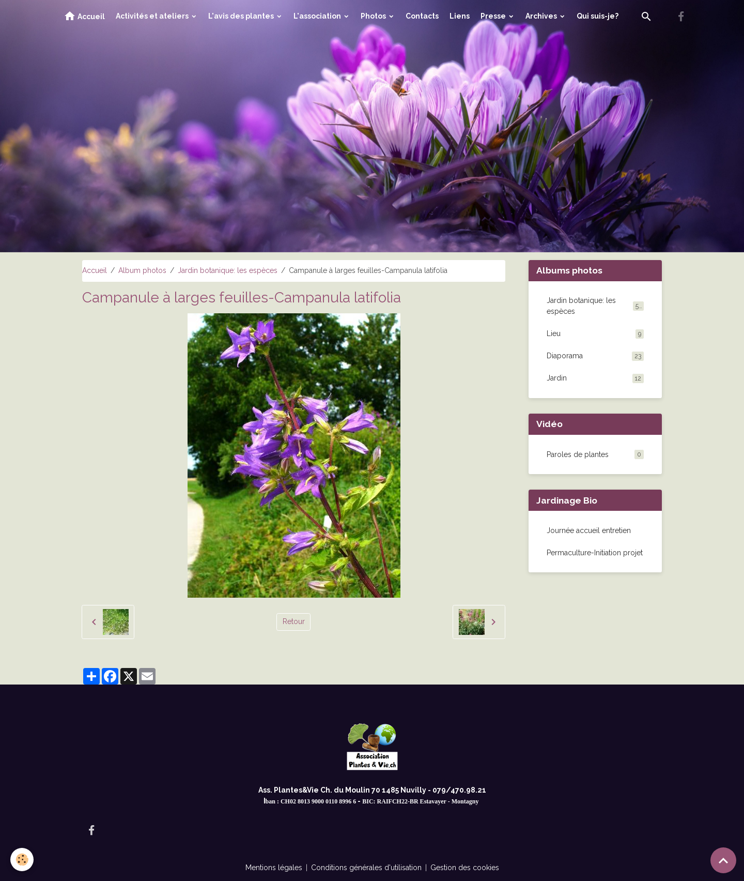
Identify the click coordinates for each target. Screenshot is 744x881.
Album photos (142, 270)
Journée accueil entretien (589, 530)
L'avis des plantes (241, 16)
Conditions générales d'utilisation (366, 867)
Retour (294, 621)
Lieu (595, 334)
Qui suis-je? (597, 16)
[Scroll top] (723, 860)
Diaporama (595, 356)
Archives (542, 16)
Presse (494, 16)
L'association (318, 16)
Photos (374, 16)
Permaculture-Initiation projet (595, 553)
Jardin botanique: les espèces (227, 270)
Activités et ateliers (153, 16)
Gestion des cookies (464, 867)
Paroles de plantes (578, 454)
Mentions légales (273, 867)
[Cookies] (22, 859)
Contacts (422, 16)
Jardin (595, 378)
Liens (460, 16)
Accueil (84, 16)
